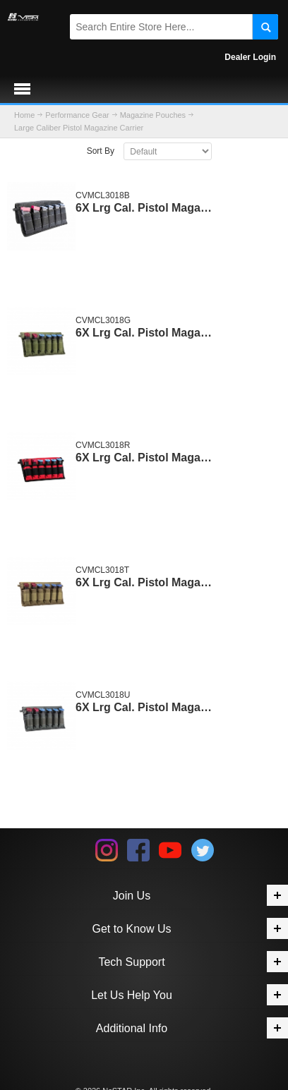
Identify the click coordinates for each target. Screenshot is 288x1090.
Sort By (100, 151)
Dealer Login (250, 57)
